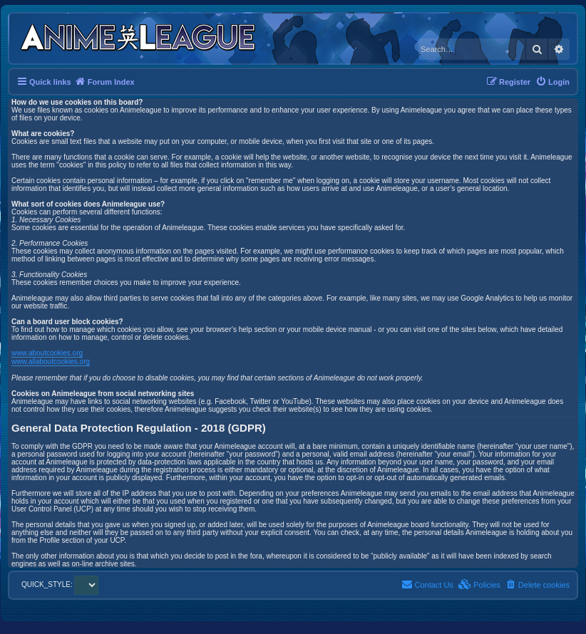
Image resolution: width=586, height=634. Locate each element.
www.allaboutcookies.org (50, 361)
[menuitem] (552, 81)
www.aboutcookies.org (47, 353)
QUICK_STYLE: (59, 584)
